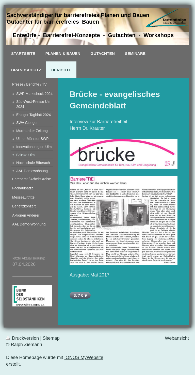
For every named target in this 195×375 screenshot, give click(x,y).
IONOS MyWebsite (83, 357)
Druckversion (23, 338)
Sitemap (51, 338)
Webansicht (177, 338)
